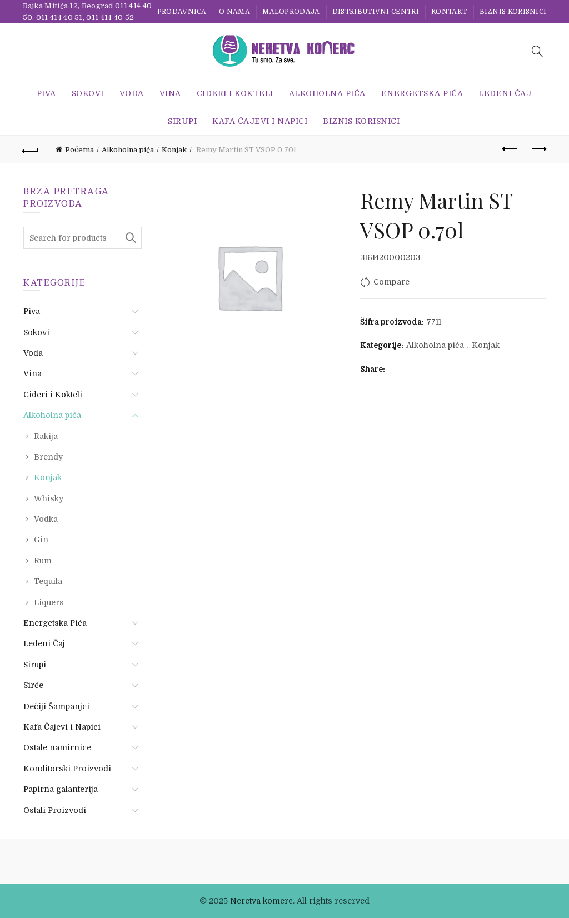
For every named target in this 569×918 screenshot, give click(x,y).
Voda (131, 93)
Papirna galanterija (60, 789)
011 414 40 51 (59, 17)
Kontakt (449, 12)
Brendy (48, 456)
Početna (79, 150)
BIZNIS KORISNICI (513, 12)
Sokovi (88, 93)
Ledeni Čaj (504, 93)
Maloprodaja (291, 12)
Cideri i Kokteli (235, 93)
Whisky (48, 498)
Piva (46, 93)
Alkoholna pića (327, 93)
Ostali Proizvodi (54, 810)
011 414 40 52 (110, 17)
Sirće (33, 685)
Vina (170, 93)
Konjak (174, 150)
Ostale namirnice (57, 747)
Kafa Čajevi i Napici (259, 121)
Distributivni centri (375, 12)
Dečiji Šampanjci (56, 706)
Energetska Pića (422, 93)
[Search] (537, 51)
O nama (234, 12)
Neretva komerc (261, 900)
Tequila (48, 581)
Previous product (510, 148)
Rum (43, 560)
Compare (391, 281)
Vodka (46, 519)
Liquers (49, 602)
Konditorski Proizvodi (67, 768)
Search (130, 238)
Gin (41, 539)
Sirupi (182, 121)
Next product (538, 148)
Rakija (46, 436)
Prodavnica (182, 12)
